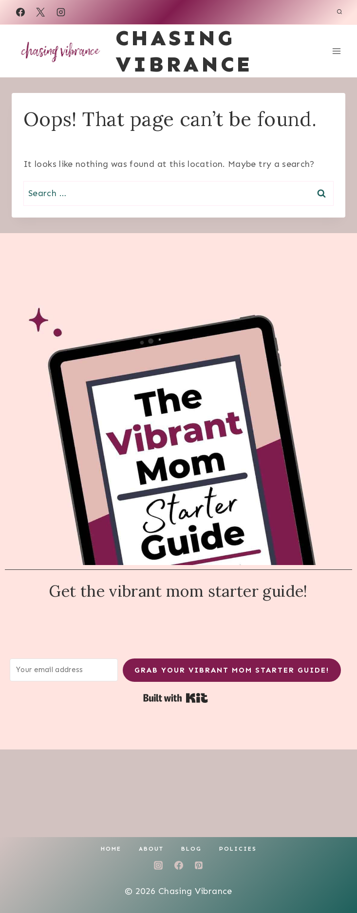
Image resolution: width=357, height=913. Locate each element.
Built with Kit (175, 698)
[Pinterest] (198, 865)
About (151, 848)
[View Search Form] (339, 12)
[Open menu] (336, 50)
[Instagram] (61, 12)
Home (111, 848)
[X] (40, 12)
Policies (238, 848)
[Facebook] (20, 12)
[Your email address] (64, 669)
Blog (191, 848)
